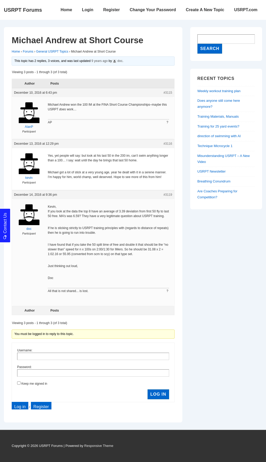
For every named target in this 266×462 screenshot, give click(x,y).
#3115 (167, 92)
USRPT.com (245, 10)
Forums (28, 51)
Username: (24, 350)
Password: (24, 367)
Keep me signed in (34, 383)
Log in (20, 406)
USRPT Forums (23, 10)
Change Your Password (153, 10)
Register (111, 10)
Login (88, 10)
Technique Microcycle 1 (214, 146)
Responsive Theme (98, 446)
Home (66, 10)
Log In (158, 394)
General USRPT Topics (52, 51)
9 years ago (99, 61)
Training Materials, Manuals (218, 116)
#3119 (167, 195)
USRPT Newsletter (211, 171)
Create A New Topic (205, 10)
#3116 (167, 143)
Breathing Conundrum (213, 181)
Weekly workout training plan (219, 91)
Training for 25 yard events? (218, 126)
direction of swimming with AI (219, 136)
